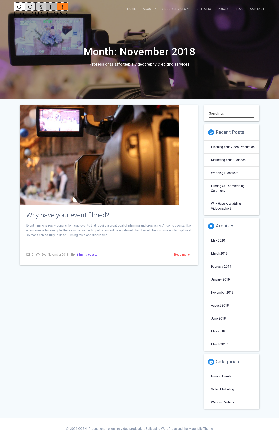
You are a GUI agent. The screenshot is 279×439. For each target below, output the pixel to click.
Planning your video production (233, 147)
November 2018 (222, 292)
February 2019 (221, 266)
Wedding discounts (224, 173)
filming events (87, 254)
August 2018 (220, 305)
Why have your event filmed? (67, 215)
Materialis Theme (201, 429)
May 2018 (218, 331)
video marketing (222, 389)
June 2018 (218, 318)
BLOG (240, 9)
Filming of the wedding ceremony (227, 188)
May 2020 (218, 240)
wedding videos (222, 402)
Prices (223, 9)
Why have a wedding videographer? (226, 206)
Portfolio (203, 9)
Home (131, 9)
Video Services (174, 9)
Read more (182, 254)
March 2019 (219, 253)
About (148, 9)
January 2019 (220, 279)
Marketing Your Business (228, 160)
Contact (257, 9)
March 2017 (219, 344)
